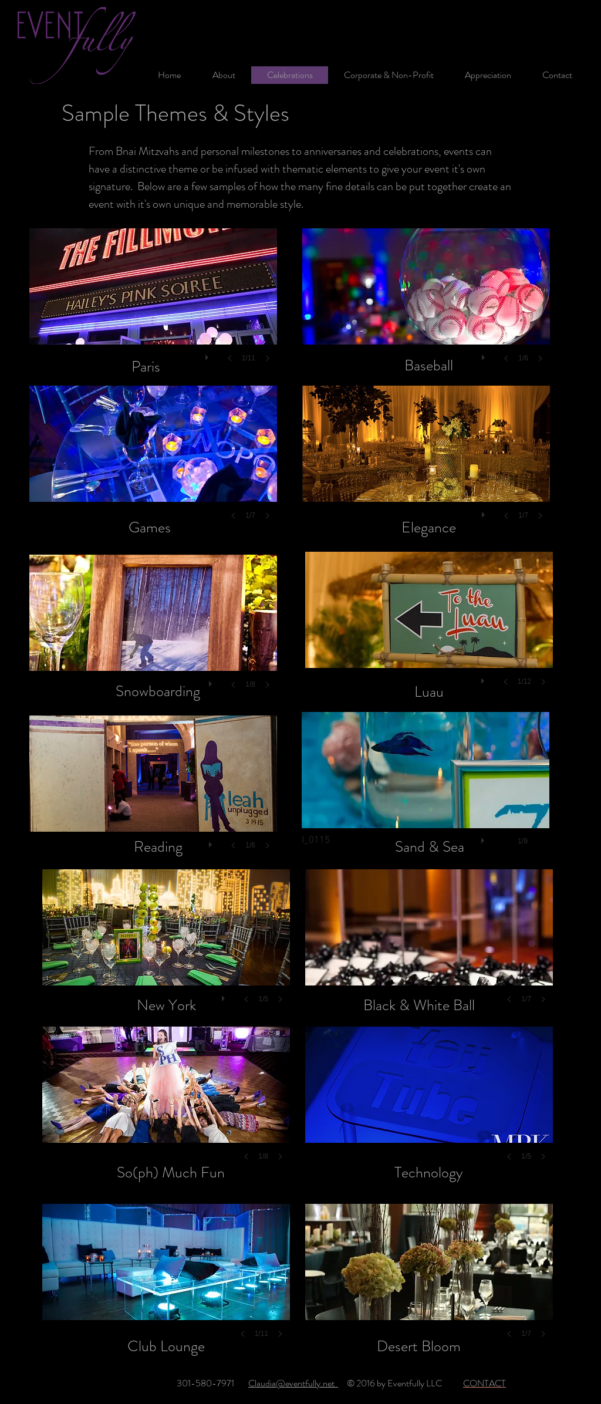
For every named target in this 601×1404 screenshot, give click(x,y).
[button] (153, 307)
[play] (208, 354)
